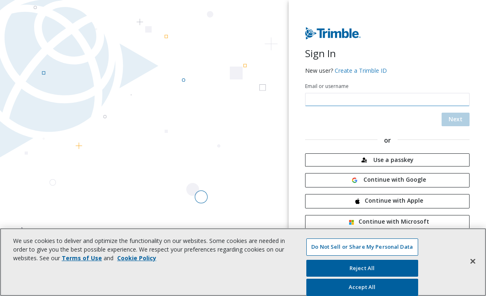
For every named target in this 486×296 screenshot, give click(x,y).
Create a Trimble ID (361, 70)
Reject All (362, 268)
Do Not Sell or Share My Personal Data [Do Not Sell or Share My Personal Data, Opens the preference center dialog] (362, 246)
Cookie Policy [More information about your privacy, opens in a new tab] (136, 258)
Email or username (327, 86)
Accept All (362, 287)
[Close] (473, 261)
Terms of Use (82, 258)
